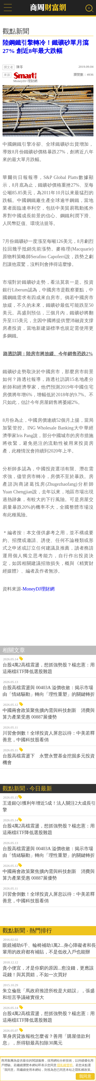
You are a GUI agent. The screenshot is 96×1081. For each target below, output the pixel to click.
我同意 (85, 1076)
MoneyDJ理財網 (39, 588)
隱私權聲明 (64, 1065)
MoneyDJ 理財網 (25, 77)
